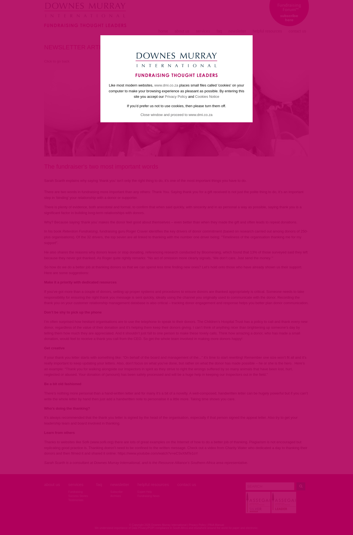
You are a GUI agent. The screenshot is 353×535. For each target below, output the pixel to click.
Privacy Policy (176, 96)
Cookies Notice (207, 96)
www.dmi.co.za (166, 85)
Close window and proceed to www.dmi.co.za (177, 115)
